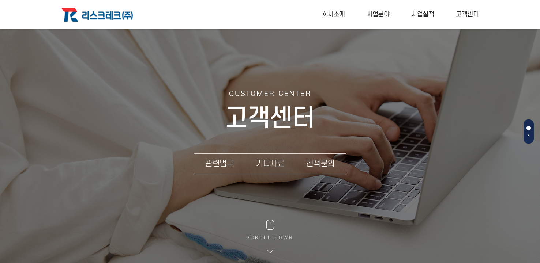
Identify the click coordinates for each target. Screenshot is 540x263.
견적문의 (320, 163)
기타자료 (270, 163)
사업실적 (422, 14)
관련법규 (219, 163)
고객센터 (467, 14)
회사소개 (333, 14)
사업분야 (378, 14)
